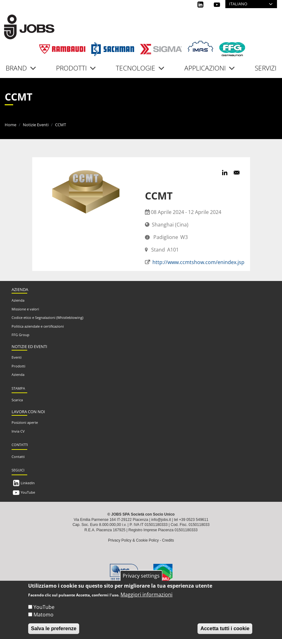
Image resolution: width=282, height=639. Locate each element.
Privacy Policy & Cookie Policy (133, 540)
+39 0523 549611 (193, 519)
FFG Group (20, 334)
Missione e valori (25, 309)
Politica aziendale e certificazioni (38, 326)
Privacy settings (141, 575)
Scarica (17, 399)
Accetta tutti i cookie (224, 628)
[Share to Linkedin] (224, 172)
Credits (168, 540)
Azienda (18, 300)
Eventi (17, 357)
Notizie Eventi (36, 124)
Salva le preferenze (53, 628)
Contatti (18, 456)
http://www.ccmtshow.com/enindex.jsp (198, 262)
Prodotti (18, 366)
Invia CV (18, 431)
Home (10, 124)
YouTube (28, 492)
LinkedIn (28, 483)
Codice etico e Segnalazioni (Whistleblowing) (47, 317)
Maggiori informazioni (146, 594)
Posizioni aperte (25, 422)
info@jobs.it (161, 519)
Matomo (43, 614)
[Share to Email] (236, 172)
